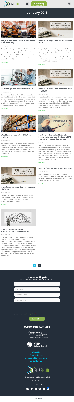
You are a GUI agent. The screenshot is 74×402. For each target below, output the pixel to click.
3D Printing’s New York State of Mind (17, 89)
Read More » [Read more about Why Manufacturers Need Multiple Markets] (4, 156)
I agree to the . (26, 314)
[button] (27, 4)
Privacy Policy (36, 355)
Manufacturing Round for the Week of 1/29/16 (55, 41)
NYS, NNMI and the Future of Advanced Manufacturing (18, 41)
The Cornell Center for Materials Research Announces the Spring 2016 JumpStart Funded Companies (54, 137)
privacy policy (29, 314)
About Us (36, 352)
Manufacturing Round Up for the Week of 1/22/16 (55, 90)
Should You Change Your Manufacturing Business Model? (15, 230)
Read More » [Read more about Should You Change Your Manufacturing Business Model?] (4, 259)
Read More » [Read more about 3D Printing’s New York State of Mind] (4, 108)
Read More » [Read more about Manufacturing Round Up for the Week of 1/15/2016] (4, 205)
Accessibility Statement (36, 358)
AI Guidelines (36, 361)
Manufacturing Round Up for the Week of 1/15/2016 (18, 188)
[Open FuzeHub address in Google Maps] (37, 377)
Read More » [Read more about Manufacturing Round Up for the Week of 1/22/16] (41, 110)
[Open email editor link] (37, 381)
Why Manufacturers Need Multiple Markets (16, 136)
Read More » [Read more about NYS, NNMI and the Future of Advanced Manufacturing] (4, 62)
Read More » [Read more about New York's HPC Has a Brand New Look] (41, 184)
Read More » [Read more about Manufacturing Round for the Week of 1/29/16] (41, 64)
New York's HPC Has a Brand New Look (55, 168)
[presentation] (28, 308)
